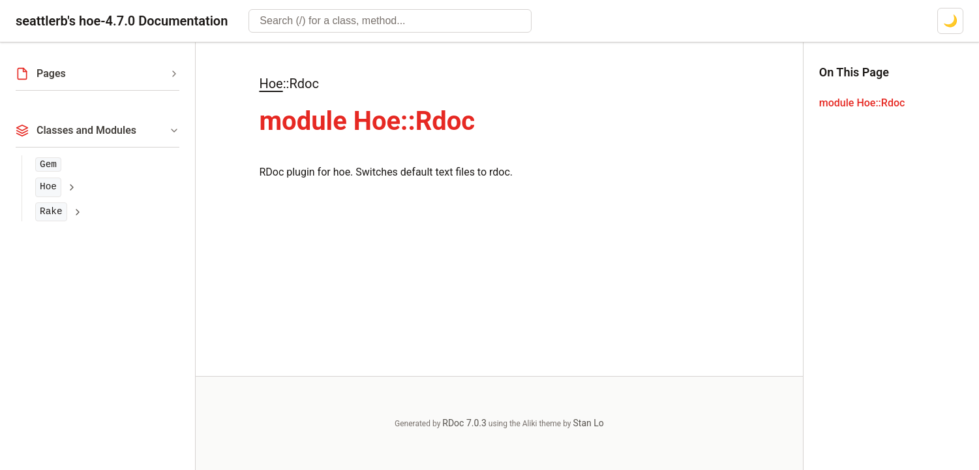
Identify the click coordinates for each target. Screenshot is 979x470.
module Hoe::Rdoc (862, 103)
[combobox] (390, 21)
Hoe (48, 186)
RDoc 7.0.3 (464, 423)
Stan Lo (588, 423)
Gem (48, 164)
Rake (51, 211)
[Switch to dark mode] (950, 21)
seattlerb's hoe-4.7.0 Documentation (122, 21)
